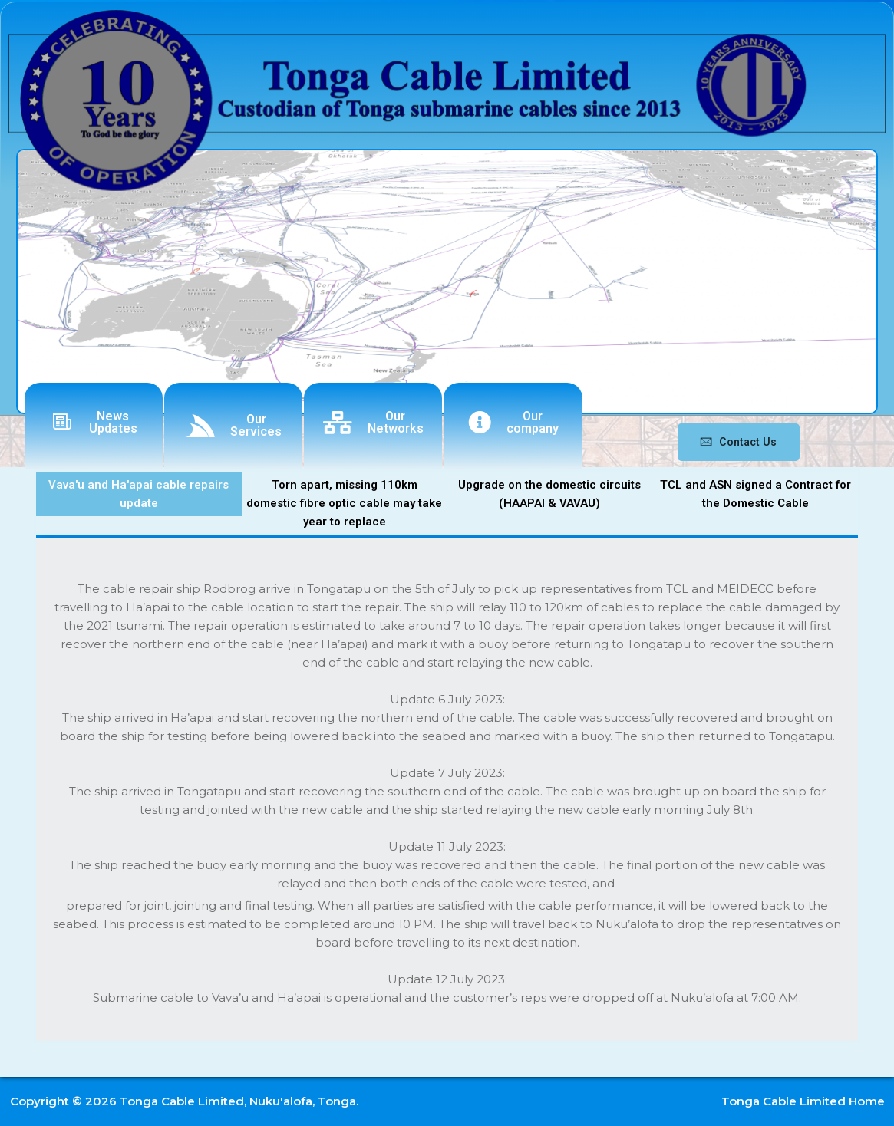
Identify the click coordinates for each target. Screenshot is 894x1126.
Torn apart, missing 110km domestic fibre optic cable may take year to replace (344, 503)
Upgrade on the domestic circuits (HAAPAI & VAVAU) (549, 494)
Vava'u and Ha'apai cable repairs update (138, 494)
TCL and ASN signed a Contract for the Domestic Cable (755, 494)
